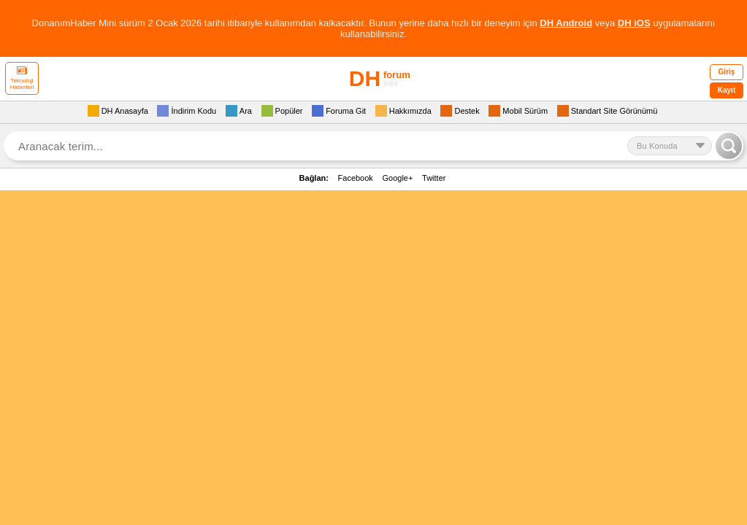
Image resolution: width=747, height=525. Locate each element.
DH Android (566, 23)
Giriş (727, 72)
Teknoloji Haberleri (22, 78)
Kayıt (726, 90)
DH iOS (634, 23)
